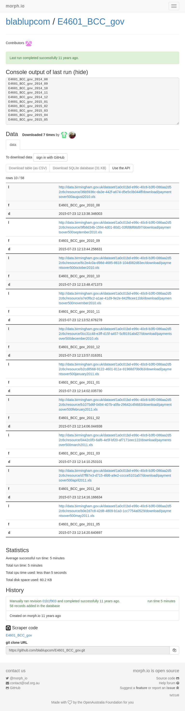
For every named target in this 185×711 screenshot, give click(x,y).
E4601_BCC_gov (90, 22)
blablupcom (28, 22)
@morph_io (18, 678)
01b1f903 (49, 601)
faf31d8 (174, 695)
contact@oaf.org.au (25, 683)
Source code (165, 678)
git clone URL (16, 642)
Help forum (167, 683)
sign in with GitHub (50, 157)
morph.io (15, 6)
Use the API (121, 168)
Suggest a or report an (148, 688)
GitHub (15, 688)
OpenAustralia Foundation (103, 702)
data (13, 145)
